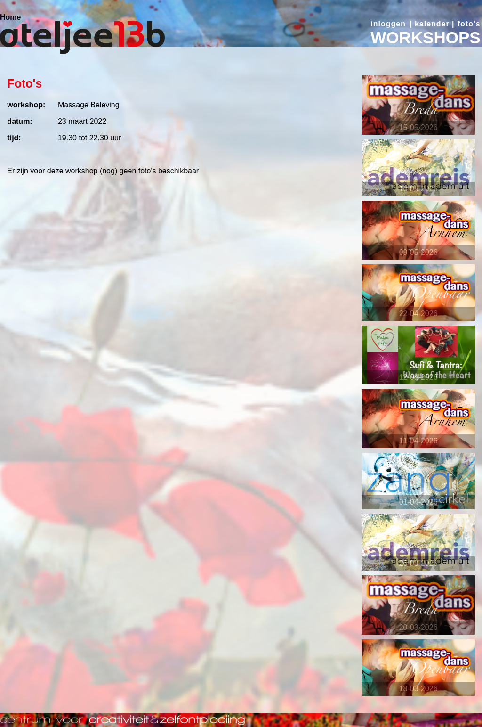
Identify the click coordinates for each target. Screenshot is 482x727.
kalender (432, 24)
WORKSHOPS (425, 37)
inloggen (388, 24)
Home (10, 17)
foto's (469, 24)
